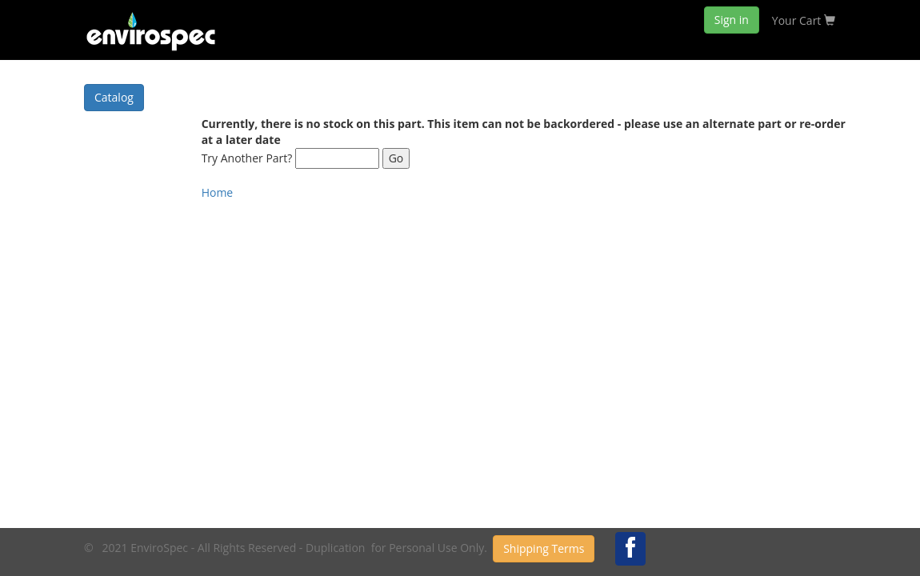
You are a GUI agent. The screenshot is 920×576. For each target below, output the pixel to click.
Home (218, 192)
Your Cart (803, 20)
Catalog (114, 97)
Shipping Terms (543, 548)
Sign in (731, 19)
